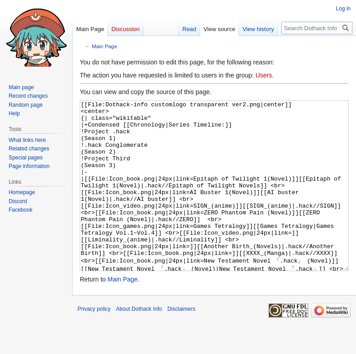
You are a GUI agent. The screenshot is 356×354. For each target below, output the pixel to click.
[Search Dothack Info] (316, 28)
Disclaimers (181, 343)
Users (264, 75)
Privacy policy (94, 343)
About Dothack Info (139, 343)
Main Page (104, 46)
